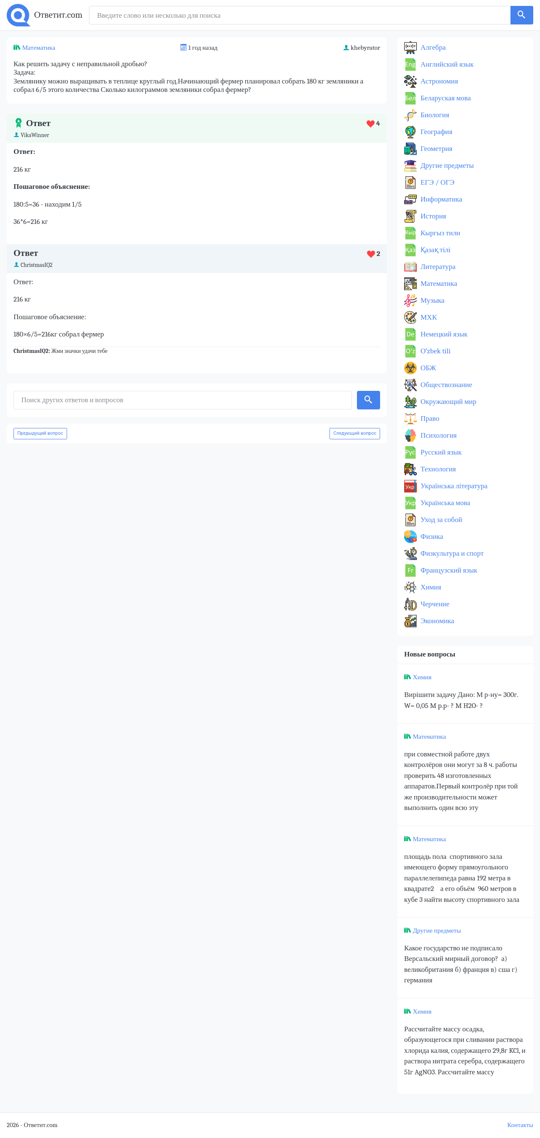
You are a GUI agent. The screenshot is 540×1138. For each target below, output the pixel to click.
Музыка (432, 300)
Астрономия (438, 81)
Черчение (434, 604)
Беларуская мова (445, 98)
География (435, 132)
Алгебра (432, 47)
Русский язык (440, 452)
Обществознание (445, 385)
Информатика (440, 199)
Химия (430, 587)
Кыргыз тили (439, 233)
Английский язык (446, 64)
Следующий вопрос (354, 433)
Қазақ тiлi (435, 250)
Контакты (520, 1125)
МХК (428, 317)
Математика (38, 47)
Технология (437, 469)
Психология (438, 435)
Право (429, 418)
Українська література (453, 486)
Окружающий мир (447, 402)
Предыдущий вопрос (40, 433)
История (432, 216)
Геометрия (435, 149)
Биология (434, 115)
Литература (437, 267)
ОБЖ (427, 368)
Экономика (436, 621)
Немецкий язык (443, 334)
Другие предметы (446, 165)
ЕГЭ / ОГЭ (436, 182)
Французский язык (448, 570)
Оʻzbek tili (435, 351)
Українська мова (444, 503)
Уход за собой (440, 520)
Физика (431, 537)
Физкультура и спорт (451, 553)
